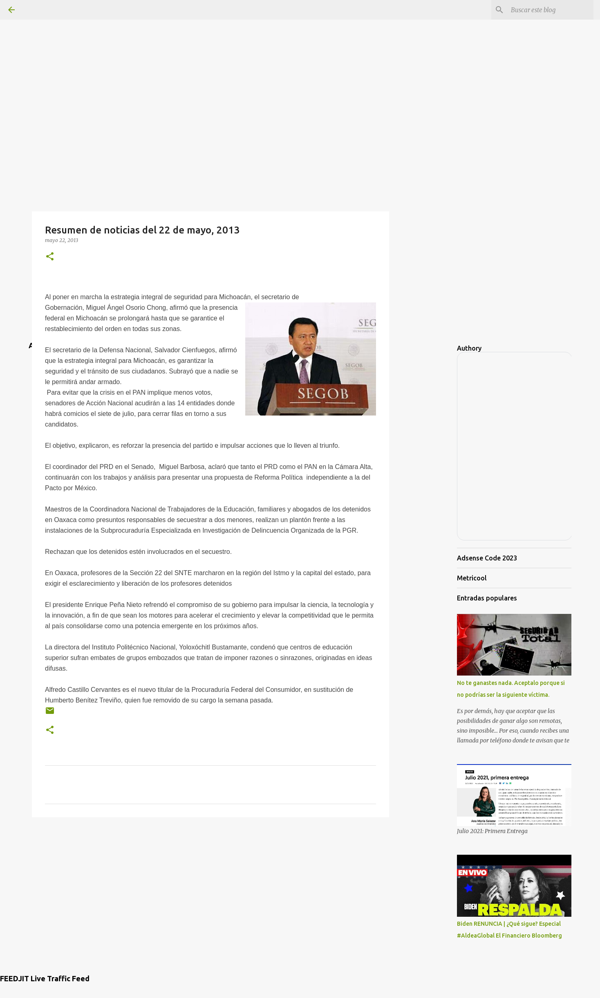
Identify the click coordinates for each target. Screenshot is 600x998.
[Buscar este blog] (550, 10)
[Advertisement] (300, 57)
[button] (50, 256)
